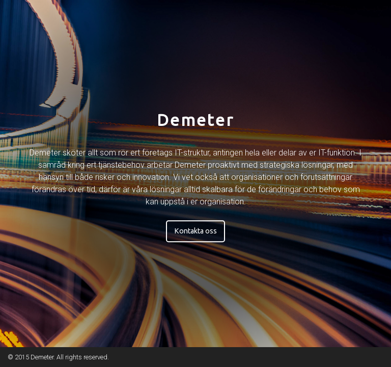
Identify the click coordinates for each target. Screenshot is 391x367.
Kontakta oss (195, 231)
